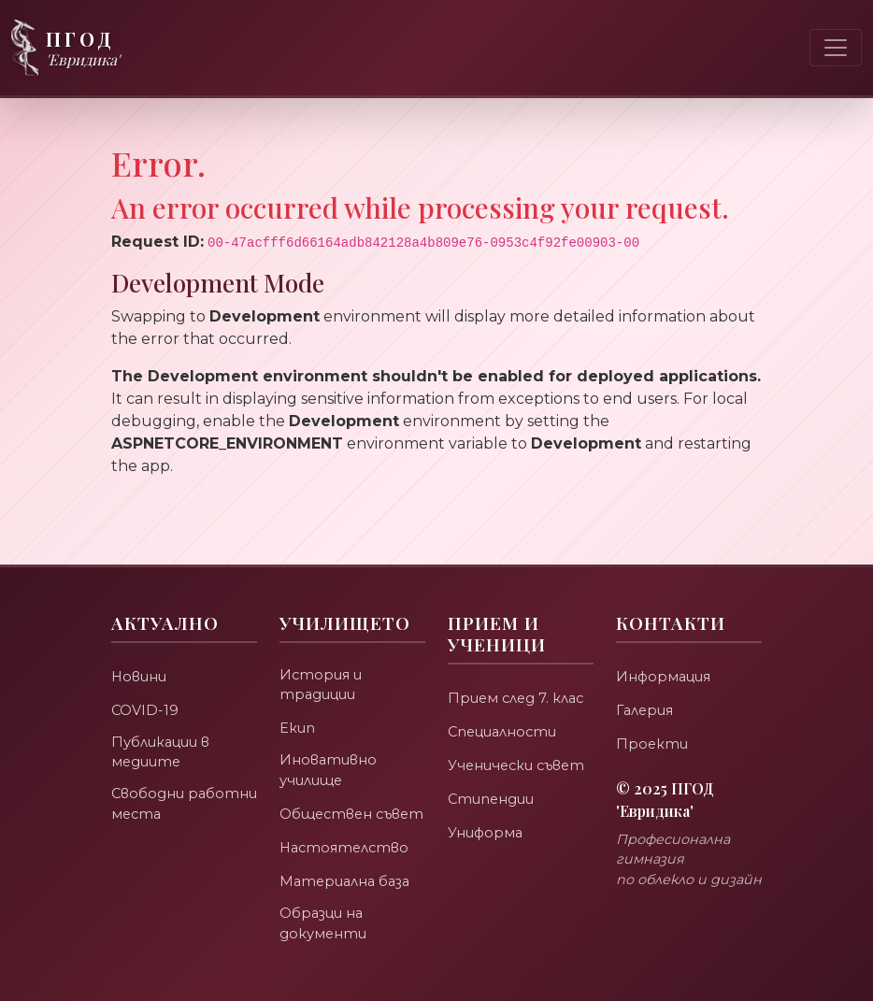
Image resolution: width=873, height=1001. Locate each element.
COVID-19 (145, 684)
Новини (139, 650)
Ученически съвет (519, 739)
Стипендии (492, 772)
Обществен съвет (327, 801)
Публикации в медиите (161, 727)
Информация (665, 650)
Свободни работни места (174, 781)
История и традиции (321, 659)
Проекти (652, 717)
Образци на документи (323, 922)
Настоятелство (346, 845)
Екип (297, 704)
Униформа (486, 806)
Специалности (504, 705)
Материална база (347, 879)
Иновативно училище (328, 747)
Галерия (646, 684)
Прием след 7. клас (518, 671)
